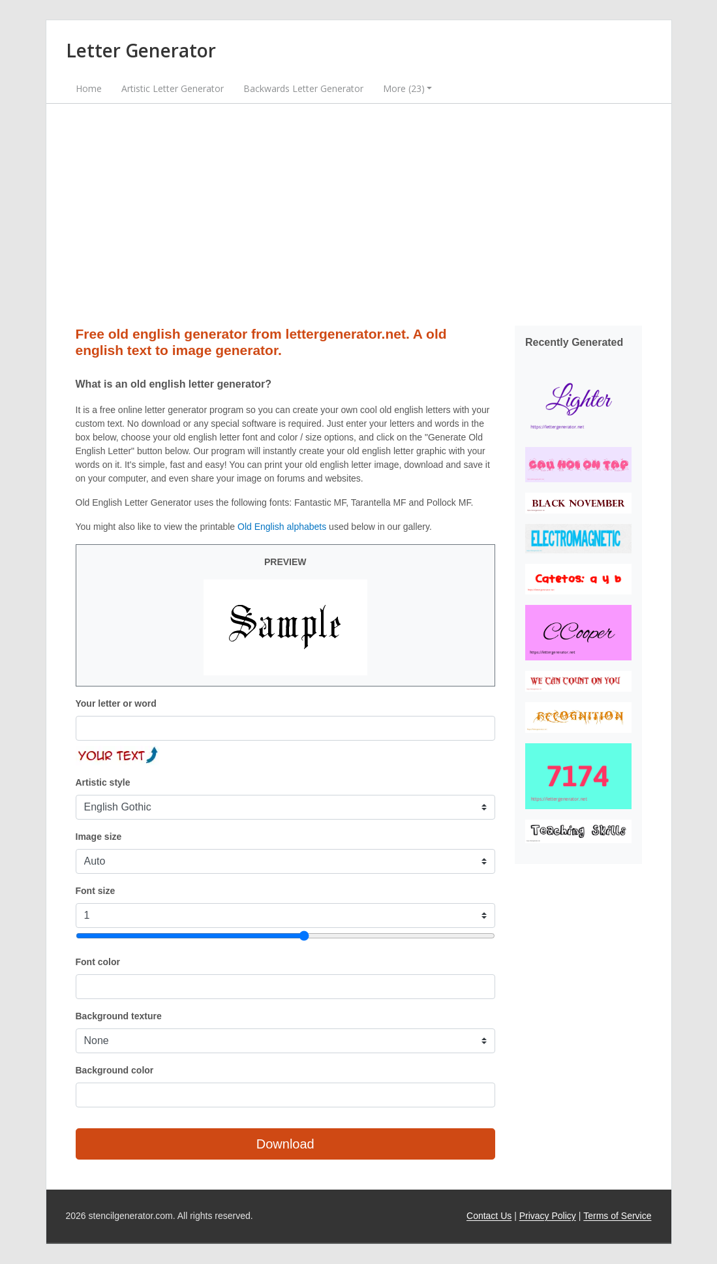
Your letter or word (116, 703)
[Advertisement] (359, 214)
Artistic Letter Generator (172, 88)
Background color (115, 1070)
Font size (95, 891)
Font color (98, 962)
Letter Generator (141, 50)
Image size (99, 836)
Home (89, 88)
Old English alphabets (281, 526)
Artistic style (103, 782)
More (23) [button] (404, 88)
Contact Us (488, 1215)
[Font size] (286, 936)
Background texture (119, 1016)
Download (285, 1144)
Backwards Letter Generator (303, 88)
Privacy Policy (547, 1215)
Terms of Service (617, 1215)
